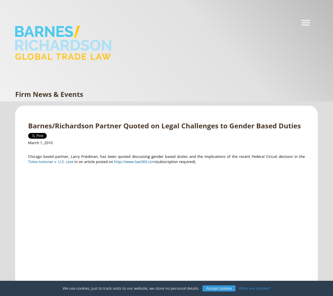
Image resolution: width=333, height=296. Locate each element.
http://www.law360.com (134, 161)
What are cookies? (254, 288)
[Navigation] (306, 23)
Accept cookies (219, 288)
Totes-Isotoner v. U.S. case (50, 161)
